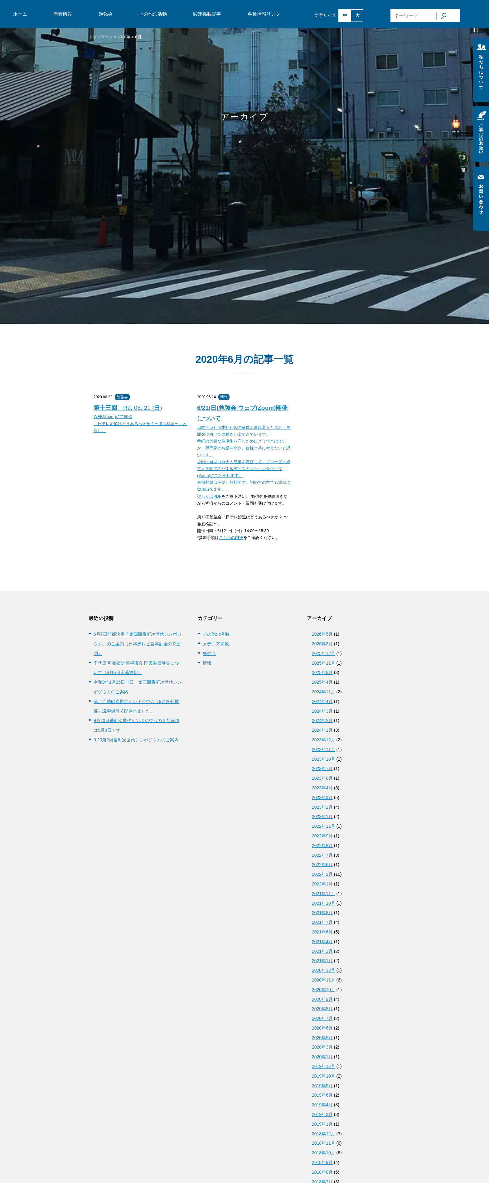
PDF (217, 496)
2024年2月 (322, 720)
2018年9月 (322, 1162)
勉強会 (106, 14)
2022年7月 (322, 855)
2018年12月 (323, 1133)
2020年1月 (322, 1056)
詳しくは (205, 496)
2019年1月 (322, 1124)
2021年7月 (322, 922)
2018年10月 (323, 1152)
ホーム (20, 14)
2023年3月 (322, 797)
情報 (224, 397)
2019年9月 (322, 1085)
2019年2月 (322, 1114)
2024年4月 (322, 701)
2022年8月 (322, 845)
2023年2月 (322, 807)
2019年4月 (322, 1104)
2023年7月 (322, 768)
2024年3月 (322, 711)
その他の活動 (153, 14)
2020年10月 (323, 989)
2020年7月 (322, 1018)
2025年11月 (323, 663)
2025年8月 (322, 672)
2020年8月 (322, 1008)
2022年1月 (322, 883)
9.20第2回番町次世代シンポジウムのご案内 (136, 739)
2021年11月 (323, 893)
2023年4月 (322, 787)
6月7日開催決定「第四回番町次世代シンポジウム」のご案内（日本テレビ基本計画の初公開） (138, 644)
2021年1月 (322, 960)
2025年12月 (323, 653)
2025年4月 (322, 682)
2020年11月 (323, 979)
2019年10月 (323, 1076)
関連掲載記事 (207, 14)
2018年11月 (323, 1143)
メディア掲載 (216, 643)
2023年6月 (322, 778)
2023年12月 (323, 739)
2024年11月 (323, 691)
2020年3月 (322, 1047)
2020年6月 (322, 1027)
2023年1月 (322, 816)
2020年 (124, 37)
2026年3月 (322, 643)
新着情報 (62, 14)
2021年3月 (322, 951)
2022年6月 (322, 864)
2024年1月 (322, 730)
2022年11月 (323, 826)
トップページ (101, 37)
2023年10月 (323, 759)
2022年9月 (322, 835)
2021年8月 (322, 912)
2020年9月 (322, 999)
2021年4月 (322, 941)
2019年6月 (322, 1095)
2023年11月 (323, 749)
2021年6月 (322, 931)
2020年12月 (323, 970)
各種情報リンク (264, 14)
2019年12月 (323, 1066)
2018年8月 (322, 1172)
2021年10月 (323, 903)
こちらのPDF (231, 537)
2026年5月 (322, 634)
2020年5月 (322, 1037)
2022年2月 (322, 874)
